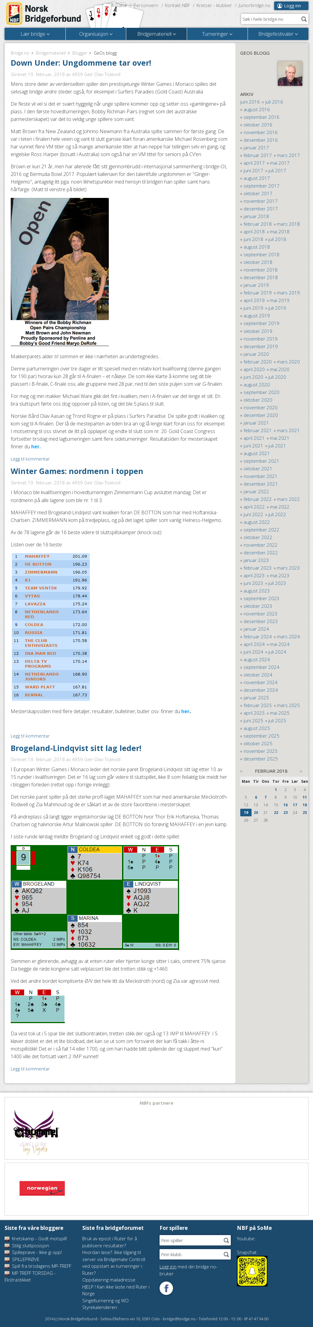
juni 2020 (253, 377)
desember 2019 (261, 346)
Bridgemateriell (51, 53)
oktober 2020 (258, 400)
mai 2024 (279, 644)
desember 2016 (261, 140)
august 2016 (257, 109)
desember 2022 (261, 552)
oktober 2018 (258, 262)
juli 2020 (277, 377)
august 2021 (257, 453)
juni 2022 (253, 514)
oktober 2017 (258, 193)
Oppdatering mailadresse (108, 1280)
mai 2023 (279, 575)
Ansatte (119, 5)
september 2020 (261, 392)
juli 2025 (277, 720)
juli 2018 (277, 239)
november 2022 (261, 545)
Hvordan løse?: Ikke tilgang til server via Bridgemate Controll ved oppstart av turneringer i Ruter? (113, 1262)
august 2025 (257, 728)
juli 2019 (277, 308)
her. (36, 446)
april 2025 (254, 713)
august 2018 (257, 247)
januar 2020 (256, 354)
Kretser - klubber (214, 5)
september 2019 (261, 323)
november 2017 (261, 201)
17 (295, 805)
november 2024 (261, 682)
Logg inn (292, 6)
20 (256, 812)
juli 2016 (274, 102)
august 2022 (257, 522)
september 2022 (261, 530)
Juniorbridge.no (255, 5)
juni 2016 (250, 102)
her (185, 711)
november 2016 (261, 132)
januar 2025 (256, 697)
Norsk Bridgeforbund (43, 13)
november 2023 (261, 614)
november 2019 (261, 339)
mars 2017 (288, 155)
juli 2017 (277, 170)
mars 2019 (288, 293)
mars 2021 (288, 430)
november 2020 (261, 407)
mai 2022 (279, 507)
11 (305, 797)
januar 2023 (256, 560)
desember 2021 (261, 484)
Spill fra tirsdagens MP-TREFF (38, 1266)
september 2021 (261, 461)
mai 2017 (279, 163)
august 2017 (257, 178)
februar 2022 (258, 499)
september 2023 (261, 598)
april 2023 (254, 575)
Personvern (146, 5)
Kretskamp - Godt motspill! (36, 1238)
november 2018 (261, 270)
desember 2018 (261, 277)
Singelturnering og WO (105, 1300)
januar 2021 (256, 423)
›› (301, 771)
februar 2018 (258, 224)
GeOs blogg (255, 53)
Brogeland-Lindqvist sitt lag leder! (76, 748)
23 (285, 812)
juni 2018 (253, 239)
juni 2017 (253, 170)
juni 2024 (253, 652)
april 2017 (254, 163)
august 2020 (257, 384)
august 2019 (257, 315)
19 (246, 812)
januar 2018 (256, 216)
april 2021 (254, 438)
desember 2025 (261, 759)
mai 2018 (279, 231)
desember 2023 (261, 621)
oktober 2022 (258, 537)
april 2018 (254, 231)
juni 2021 (253, 446)
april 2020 (254, 369)
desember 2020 (261, 415)
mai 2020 (279, 369)
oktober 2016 (258, 125)
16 (285, 805)
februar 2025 (258, 705)
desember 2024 (261, 690)
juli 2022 (277, 514)
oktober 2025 (258, 743)
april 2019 (254, 300)
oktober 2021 (258, 468)
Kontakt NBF (177, 5)
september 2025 (261, 736)
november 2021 (261, 476)
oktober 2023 (258, 606)
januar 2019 (256, 285)
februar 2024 (258, 636)
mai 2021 (279, 438)
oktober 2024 (258, 675)
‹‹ (241, 771)
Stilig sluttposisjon (27, 1245)
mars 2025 (288, 705)
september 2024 (261, 667)
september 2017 (261, 186)
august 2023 (257, 591)
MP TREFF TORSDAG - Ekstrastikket (30, 1276)
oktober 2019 (258, 331)
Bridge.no (20, 53)
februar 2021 (258, 430)
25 (305, 812)
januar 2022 (256, 491)
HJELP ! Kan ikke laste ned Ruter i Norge (115, 1290)
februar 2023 (258, 568)
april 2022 (254, 507)
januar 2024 (256, 629)
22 (276, 812)
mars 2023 (288, 568)
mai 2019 (279, 300)
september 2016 (261, 117)
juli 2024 (277, 652)
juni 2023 (253, 583)
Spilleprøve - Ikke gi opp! (33, 1252)
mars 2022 (288, 499)
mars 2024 (288, 636)
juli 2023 (277, 583)
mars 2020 (288, 362)
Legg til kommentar (30, 459)
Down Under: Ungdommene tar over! (81, 62)
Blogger (79, 53)
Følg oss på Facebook (166, 1288)
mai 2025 (279, 713)
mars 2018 (288, 224)
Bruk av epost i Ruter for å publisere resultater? (109, 1242)
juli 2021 (277, 446)
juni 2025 (253, 720)
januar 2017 (256, 147)
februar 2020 (258, 362)
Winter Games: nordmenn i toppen (77, 471)
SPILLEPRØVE (22, 1259)
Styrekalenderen (99, 1307)
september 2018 (261, 254)
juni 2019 (253, 308)
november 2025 (261, 751)
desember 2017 (261, 209)
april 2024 (254, 644)
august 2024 (257, 659)
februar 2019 (258, 293)
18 (305, 805)
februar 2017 (258, 155)
